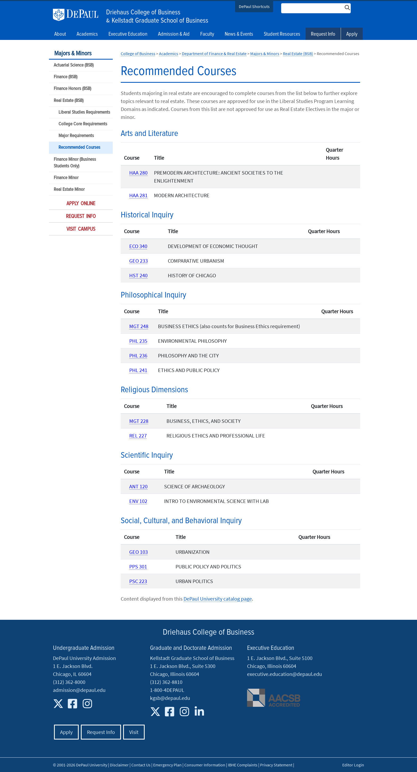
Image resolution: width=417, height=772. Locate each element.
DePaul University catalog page (218, 598)
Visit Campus (80, 229)
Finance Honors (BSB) (72, 89)
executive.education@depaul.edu (284, 674)
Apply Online (80, 203)
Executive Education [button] (128, 34)
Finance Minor (66, 178)
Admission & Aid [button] (174, 34)
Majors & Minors (72, 53)
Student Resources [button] (282, 34)
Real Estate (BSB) (69, 101)
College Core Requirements (83, 124)
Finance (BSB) (65, 77)
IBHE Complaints (242, 764)
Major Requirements (76, 136)
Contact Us (141, 764)
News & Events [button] (239, 34)
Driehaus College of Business (143, 12)
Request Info (323, 34)
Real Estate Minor (69, 190)
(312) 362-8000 (69, 682)
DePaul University (78, 15)
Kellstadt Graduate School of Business (160, 20)
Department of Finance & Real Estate (214, 53)
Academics (168, 53)
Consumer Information (204, 764)
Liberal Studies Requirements (84, 112)
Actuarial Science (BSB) (74, 65)
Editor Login (353, 764)
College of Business (138, 53)
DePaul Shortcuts (254, 6)
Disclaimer (119, 764)
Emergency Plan (167, 764)
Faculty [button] (207, 34)
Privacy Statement (276, 764)
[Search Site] (316, 8)
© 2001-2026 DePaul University (80, 764)
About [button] (60, 34)
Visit (134, 732)
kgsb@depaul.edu (170, 698)
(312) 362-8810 (166, 682)
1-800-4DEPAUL (167, 690)
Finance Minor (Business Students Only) (75, 162)
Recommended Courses (79, 148)
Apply (351, 34)
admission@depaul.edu (79, 690)
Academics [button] (87, 34)
